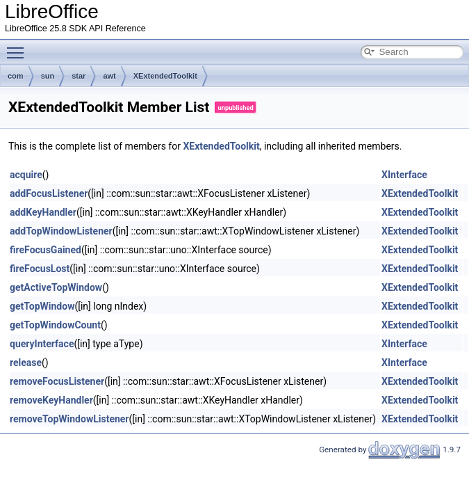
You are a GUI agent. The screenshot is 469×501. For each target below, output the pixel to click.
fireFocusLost (39, 268)
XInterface (404, 174)
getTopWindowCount (55, 325)
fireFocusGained (45, 249)
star (78, 76)
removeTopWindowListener (69, 418)
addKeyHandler (43, 212)
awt (109, 76)
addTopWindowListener (61, 231)
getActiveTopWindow (56, 287)
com (16, 76)
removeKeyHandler (51, 400)
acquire (26, 174)
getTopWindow (42, 306)
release (26, 362)
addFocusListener (49, 193)
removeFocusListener (57, 381)
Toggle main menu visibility (19, 47)
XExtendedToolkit (165, 76)
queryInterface (42, 343)
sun (48, 76)
